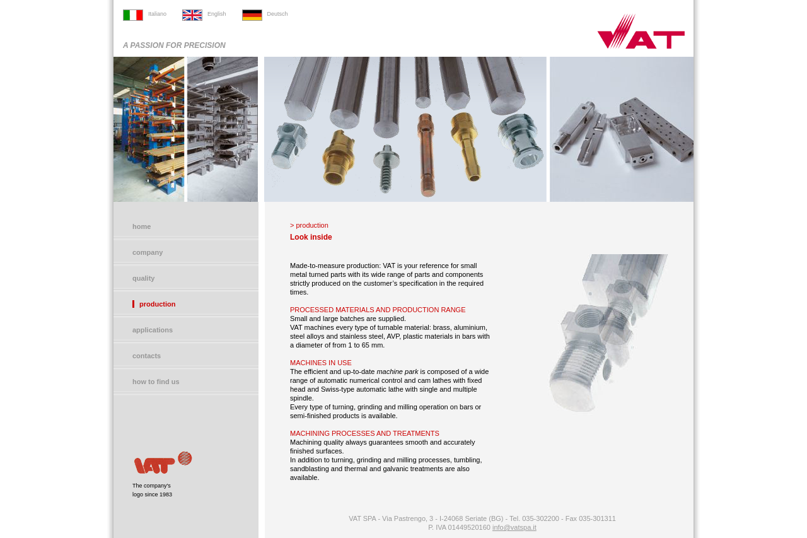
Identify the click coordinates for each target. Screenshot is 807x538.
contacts (146, 356)
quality (143, 278)
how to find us (156, 381)
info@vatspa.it (514, 527)
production (157, 304)
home (141, 226)
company (147, 252)
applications (152, 330)
